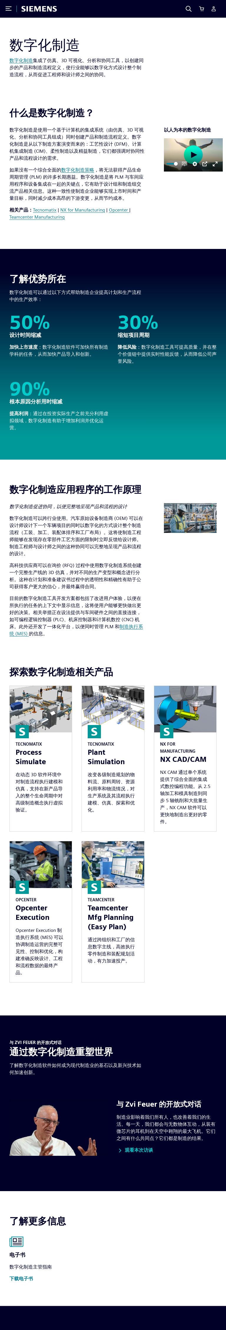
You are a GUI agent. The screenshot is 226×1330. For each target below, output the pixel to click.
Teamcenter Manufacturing (37, 217)
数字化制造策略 (77, 170)
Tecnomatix (44, 210)
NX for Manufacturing (82, 210)
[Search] (188, 9)
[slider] (172, 164)
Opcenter (119, 210)
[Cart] (201, 9)
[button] (135, 1150)
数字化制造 (21, 60)
